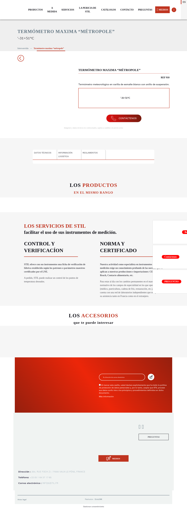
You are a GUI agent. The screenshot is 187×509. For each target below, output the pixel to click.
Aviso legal (22, 500)
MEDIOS (162, 10)
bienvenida (23, 48)
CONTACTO (127, 9)
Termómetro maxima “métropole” (49, 48)
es (184, 2)
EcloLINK (98, 499)
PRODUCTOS (35, 9)
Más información (106, 396)
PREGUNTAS (145, 9)
